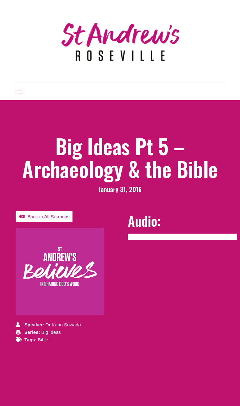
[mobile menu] (18, 91)
